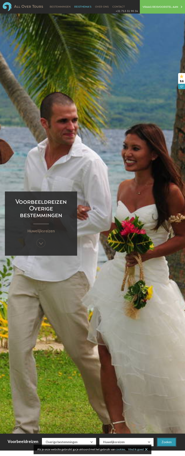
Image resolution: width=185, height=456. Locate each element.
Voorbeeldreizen (23, 441)
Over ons (102, 7)
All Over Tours (23, 6)
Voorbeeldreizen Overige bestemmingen (41, 209)
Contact (118, 7)
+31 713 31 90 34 (127, 11)
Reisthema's (82, 7)
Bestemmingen (60, 7)
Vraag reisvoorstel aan (162, 7)
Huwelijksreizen (41, 231)
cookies (120, 449)
